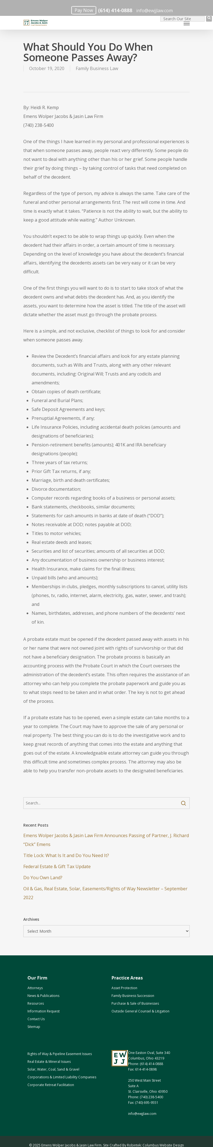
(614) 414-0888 (115, 10)
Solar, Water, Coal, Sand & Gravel (53, 1069)
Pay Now (84, 10)
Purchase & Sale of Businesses (135, 1003)
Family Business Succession (132, 995)
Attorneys (35, 988)
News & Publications (43, 995)
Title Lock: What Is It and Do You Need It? (66, 855)
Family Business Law (97, 68)
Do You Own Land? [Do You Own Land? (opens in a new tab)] (42, 878)
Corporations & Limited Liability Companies (61, 1077)
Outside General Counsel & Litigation (140, 1011)
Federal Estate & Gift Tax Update (57, 866)
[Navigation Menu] (187, 23)
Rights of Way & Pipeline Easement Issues (59, 1053)
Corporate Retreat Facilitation (50, 1084)
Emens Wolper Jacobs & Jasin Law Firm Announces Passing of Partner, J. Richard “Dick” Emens (106, 839)
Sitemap (33, 1026)
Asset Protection (124, 988)
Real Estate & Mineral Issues (49, 1061)
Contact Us (36, 1019)
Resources (35, 1003)
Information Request (43, 1011)
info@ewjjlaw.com (154, 10)
